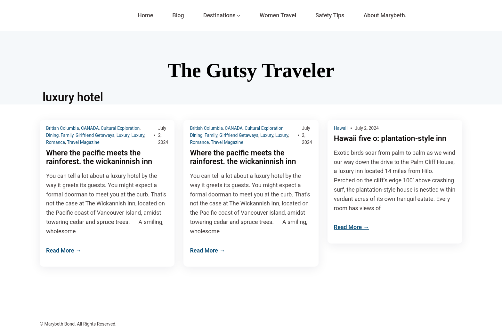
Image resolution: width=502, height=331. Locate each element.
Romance (55, 142)
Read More (60, 250)
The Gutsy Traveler (251, 70)
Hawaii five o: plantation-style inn (391, 138)
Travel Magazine (83, 142)
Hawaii (341, 128)
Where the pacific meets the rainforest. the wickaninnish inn (100, 157)
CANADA (90, 128)
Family (67, 135)
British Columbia (62, 128)
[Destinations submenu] (238, 15)
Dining (52, 135)
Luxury (123, 135)
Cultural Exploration (120, 128)
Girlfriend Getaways (95, 135)
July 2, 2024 (367, 128)
